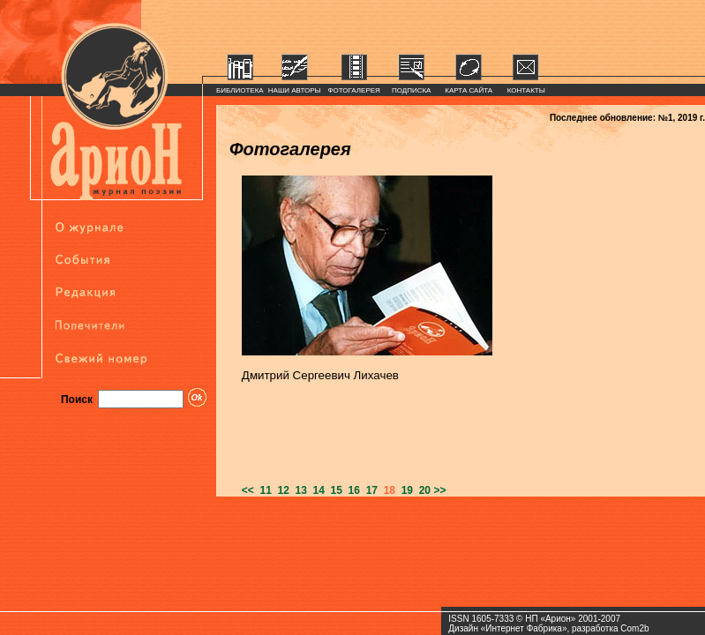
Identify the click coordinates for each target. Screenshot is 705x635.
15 (333, 490)
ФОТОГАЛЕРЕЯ (354, 90)
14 (316, 490)
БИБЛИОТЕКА (240, 90)
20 (422, 490)
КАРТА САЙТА (468, 90)
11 (263, 490)
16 (351, 490)
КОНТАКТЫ (526, 90)
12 (280, 490)
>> (439, 490)
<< (248, 490)
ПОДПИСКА (411, 90)
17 (369, 490)
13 (298, 490)
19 (404, 490)
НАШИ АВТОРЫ (294, 90)
